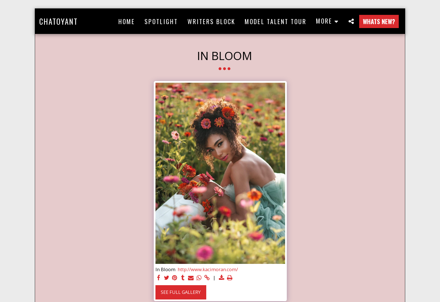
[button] (351, 21)
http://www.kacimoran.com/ (208, 270)
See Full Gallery (181, 292)
